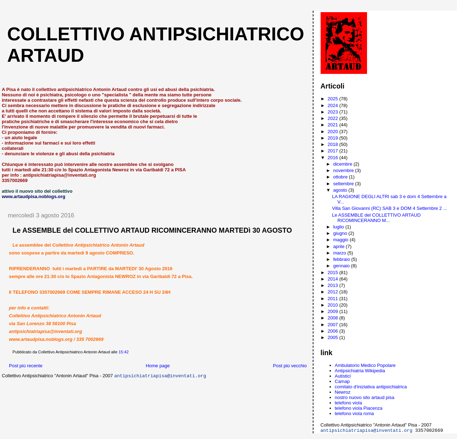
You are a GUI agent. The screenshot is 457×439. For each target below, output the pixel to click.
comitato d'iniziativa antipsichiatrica (371, 386)
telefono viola (348, 402)
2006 (334, 331)
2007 (334, 324)
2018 (334, 144)
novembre (344, 170)
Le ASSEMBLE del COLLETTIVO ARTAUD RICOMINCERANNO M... (376, 217)
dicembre (343, 164)
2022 (334, 118)
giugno (340, 233)
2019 (334, 138)
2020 (334, 131)
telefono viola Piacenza (359, 408)
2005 (334, 337)
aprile (339, 246)
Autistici (343, 376)
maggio (341, 239)
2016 (334, 157)
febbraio (342, 259)
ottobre (341, 177)
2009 (334, 311)
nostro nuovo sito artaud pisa (365, 397)
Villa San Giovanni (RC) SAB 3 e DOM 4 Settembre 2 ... (389, 208)
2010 (334, 305)
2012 (334, 291)
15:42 (124, 352)
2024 (334, 105)
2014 (334, 279)
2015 (334, 272)
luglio (339, 226)
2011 (334, 298)
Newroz (343, 392)
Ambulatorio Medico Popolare (365, 365)
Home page (158, 365)
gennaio (342, 265)
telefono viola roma (354, 413)
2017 (334, 150)
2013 (334, 285)
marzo (340, 253)
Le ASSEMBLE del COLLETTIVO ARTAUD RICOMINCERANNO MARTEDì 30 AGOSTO (152, 230)
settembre (344, 183)
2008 (334, 318)
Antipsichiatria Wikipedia (360, 370)
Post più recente (25, 365)
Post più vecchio (290, 365)
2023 (334, 112)
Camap (342, 381)
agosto (340, 190)
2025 (334, 98)
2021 (334, 124)
